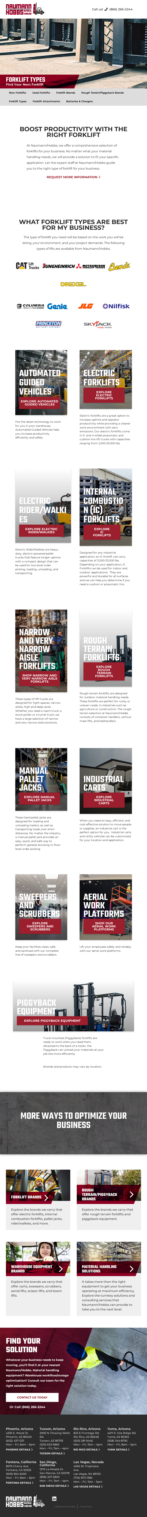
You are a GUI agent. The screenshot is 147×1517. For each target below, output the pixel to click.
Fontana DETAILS (18, 1482)
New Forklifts (17, 92)
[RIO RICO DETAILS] (99, 1449)
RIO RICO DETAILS (85, 1449)
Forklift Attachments (46, 101)
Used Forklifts (41, 92)
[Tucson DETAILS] (64, 1453)
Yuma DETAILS (117, 1449)
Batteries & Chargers (79, 101)
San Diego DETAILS (53, 1485)
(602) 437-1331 (15, 1440)
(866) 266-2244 (121, 9)
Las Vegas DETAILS (87, 1486)
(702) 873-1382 (83, 1477)
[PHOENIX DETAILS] (32, 1449)
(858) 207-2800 (50, 1477)
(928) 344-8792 (117, 1440)
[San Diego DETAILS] (68, 1486)
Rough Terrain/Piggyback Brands (102, 92)
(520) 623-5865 (49, 1444)
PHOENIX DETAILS (18, 1449)
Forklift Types (18, 101)
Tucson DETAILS (51, 1453)
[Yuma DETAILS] (128, 1449)
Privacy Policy (86, 1506)
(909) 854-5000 (16, 1474)
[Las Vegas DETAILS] (101, 1486)
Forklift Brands (65, 92)
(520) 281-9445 (83, 1440)
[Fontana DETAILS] (32, 1483)
